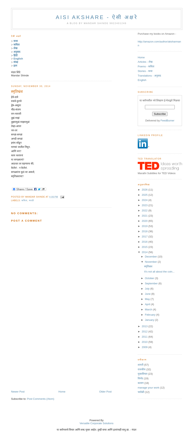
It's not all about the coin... (159, 271)
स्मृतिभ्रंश (17, 92)
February (150, 314)
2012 (145, 331)
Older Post (105, 391)
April (148, 304)
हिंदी (15, 55)
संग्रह (15, 62)
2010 (145, 341)
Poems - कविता (146, 66)
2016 (145, 241)
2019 (145, 226)
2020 (145, 220)
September (151, 283)
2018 (145, 231)
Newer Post (18, 391)
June (148, 293)
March (149, 309)
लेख (15, 48)
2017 (145, 236)
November (151, 261)
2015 (145, 246)
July (147, 288)
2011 (145, 336)
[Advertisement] (47, 349)
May (148, 299)
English (18, 58)
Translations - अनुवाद (149, 75)
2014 (145, 252)
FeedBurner (168, 120)
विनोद (140, 378)
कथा (15, 40)
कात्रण (141, 383)
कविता (16, 44)
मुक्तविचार (142, 373)
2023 (145, 205)
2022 (145, 210)
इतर (15, 65)
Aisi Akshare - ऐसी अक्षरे (97, 17)
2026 (145, 189)
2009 (145, 347)
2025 (145, 194)
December (151, 256)
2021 (145, 215)
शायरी (140, 364)
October (150, 278)
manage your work (148, 387)
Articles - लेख (145, 61)
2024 (145, 200)
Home (62, 391)
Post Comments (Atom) (40, 398)
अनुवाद (16, 51)
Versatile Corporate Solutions (96, 423)
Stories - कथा (145, 71)
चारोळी (141, 392)
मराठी (31, 200)
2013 (145, 326)
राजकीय (142, 369)
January (150, 319)
